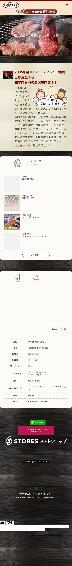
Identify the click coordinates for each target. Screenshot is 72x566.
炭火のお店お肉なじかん (36, 494)
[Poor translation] (10, 522)
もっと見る (36, 254)
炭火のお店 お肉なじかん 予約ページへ (39, 430)
